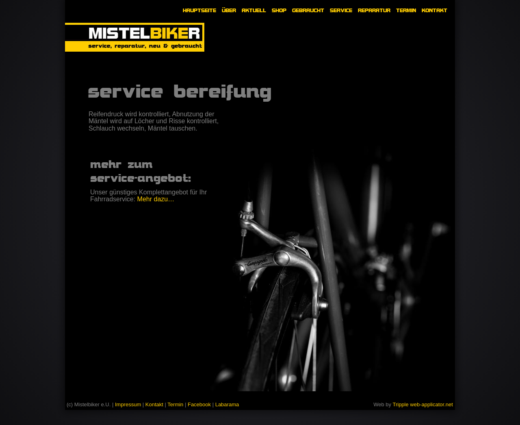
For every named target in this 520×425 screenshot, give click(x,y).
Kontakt (154, 404)
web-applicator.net (431, 404)
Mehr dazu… (156, 199)
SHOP (279, 10)
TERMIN (406, 10)
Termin (175, 404)
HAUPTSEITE (199, 10)
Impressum (128, 404)
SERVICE (341, 10)
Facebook (199, 404)
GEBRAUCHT (308, 10)
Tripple (401, 404)
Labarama (227, 404)
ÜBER (229, 10)
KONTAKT (434, 10)
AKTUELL (254, 10)
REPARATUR (374, 10)
